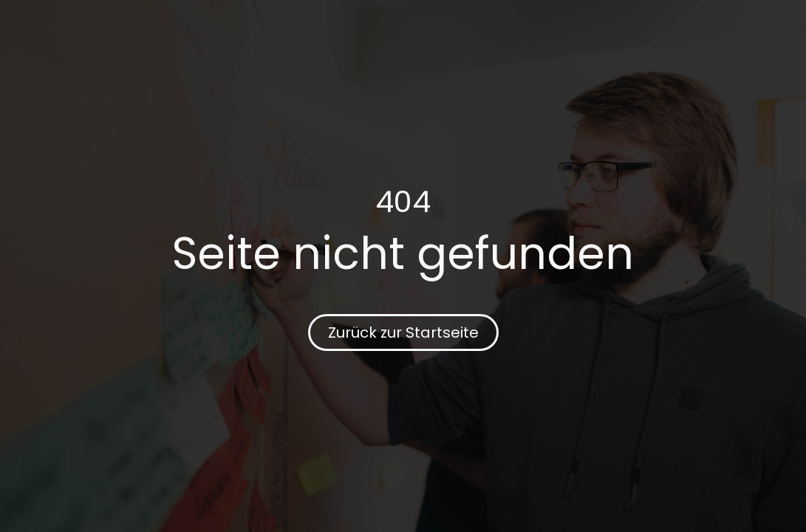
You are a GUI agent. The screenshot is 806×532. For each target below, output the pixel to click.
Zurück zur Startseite (403, 332)
